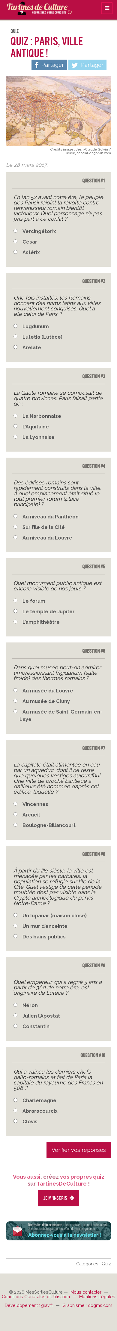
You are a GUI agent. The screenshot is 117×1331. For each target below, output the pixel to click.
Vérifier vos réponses (79, 1150)
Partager (87, 65)
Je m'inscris (58, 1198)
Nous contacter (86, 1292)
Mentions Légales (97, 1296)
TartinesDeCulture (36, 7)
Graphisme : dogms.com (87, 1305)
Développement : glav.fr (29, 1305)
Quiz (14, 31)
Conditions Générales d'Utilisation (36, 1296)
